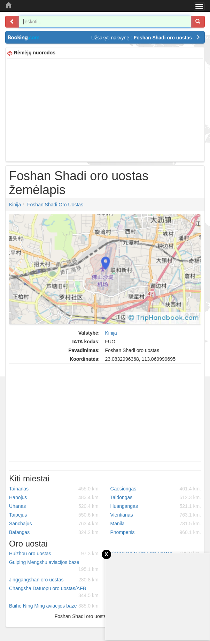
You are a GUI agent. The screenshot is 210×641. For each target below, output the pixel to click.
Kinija (15, 204)
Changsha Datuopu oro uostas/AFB (54, 592)
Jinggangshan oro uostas (54, 579)
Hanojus (54, 497)
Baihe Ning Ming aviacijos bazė (54, 605)
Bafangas (54, 532)
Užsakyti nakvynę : (145, 37)
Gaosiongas (155, 488)
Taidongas (155, 497)
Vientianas (155, 514)
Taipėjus (54, 514)
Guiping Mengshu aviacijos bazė (54, 566)
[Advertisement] (105, 109)
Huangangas (155, 506)
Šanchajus (54, 523)
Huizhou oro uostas (54, 553)
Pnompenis (155, 532)
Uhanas (54, 506)
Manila (155, 523)
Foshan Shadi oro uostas (55, 204)
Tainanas (54, 488)
